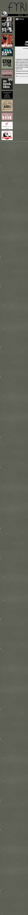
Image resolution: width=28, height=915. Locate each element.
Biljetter (20, 15)
